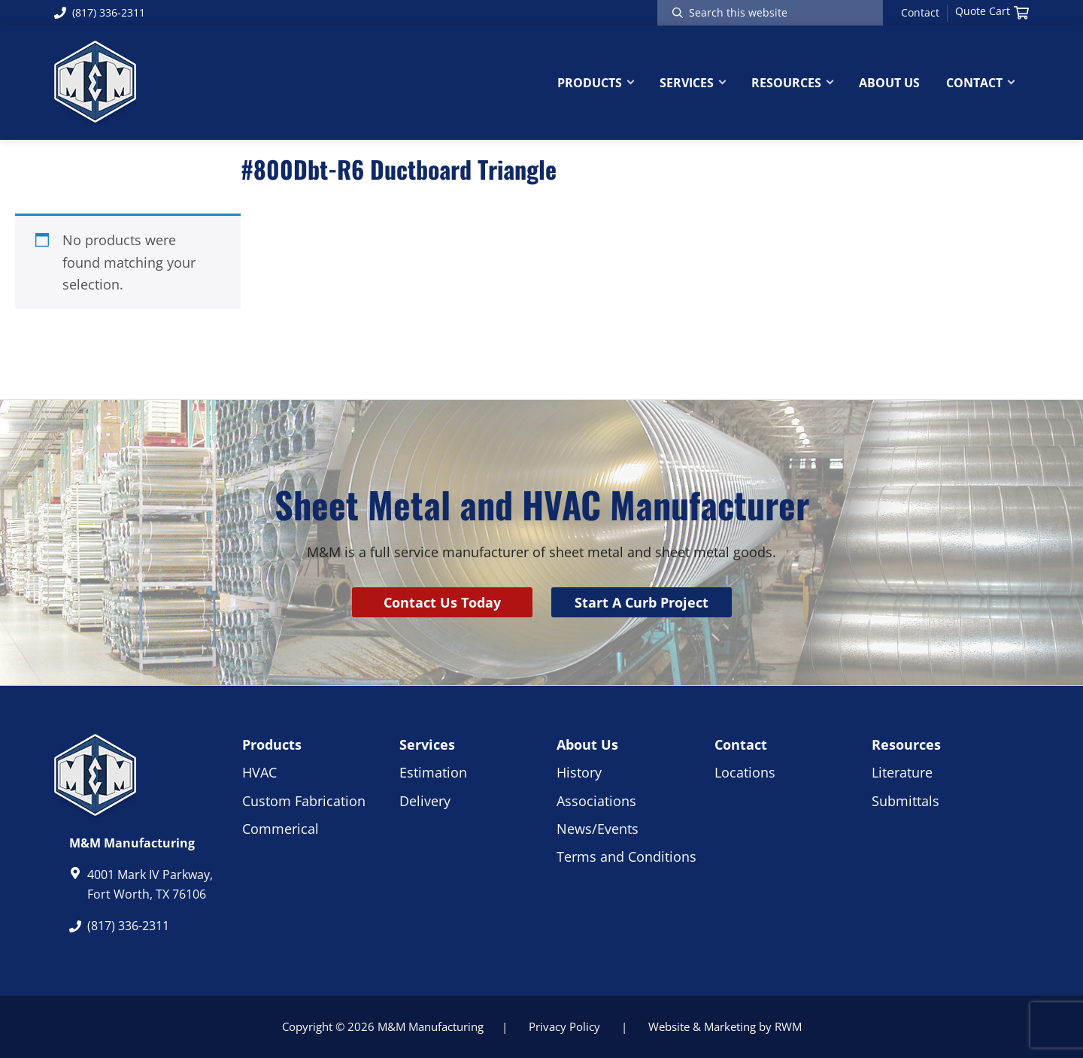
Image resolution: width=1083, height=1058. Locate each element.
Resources (906, 744)
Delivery (424, 801)
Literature (902, 772)
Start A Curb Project (641, 602)
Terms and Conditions (626, 856)
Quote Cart (992, 11)
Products (272, 744)
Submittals (905, 801)
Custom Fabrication (304, 801)
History (579, 772)
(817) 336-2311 (99, 12)
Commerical (280, 829)
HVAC (259, 772)
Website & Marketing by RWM (725, 1026)
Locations (744, 772)
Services (427, 744)
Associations (596, 801)
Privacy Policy (564, 1026)
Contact (920, 13)
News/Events (598, 829)
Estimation (433, 772)
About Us (587, 744)
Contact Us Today (442, 602)
